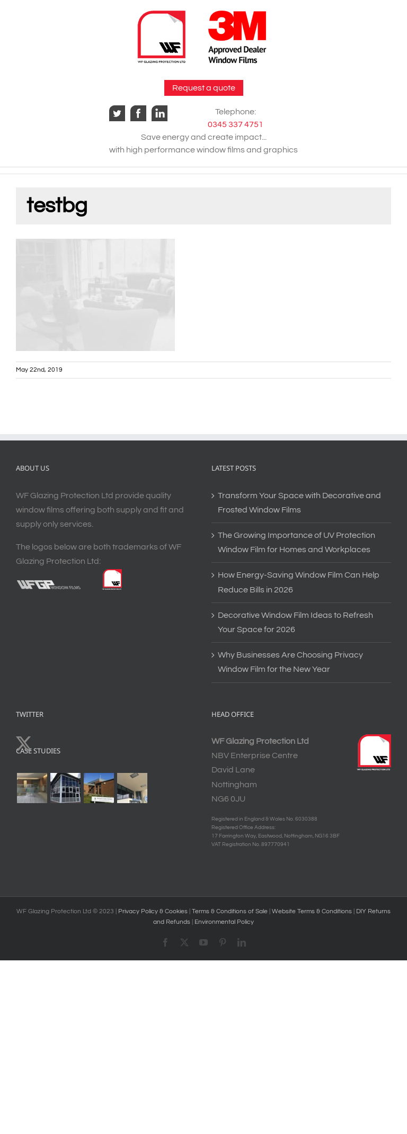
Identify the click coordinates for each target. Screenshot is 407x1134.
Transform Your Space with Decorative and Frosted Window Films (299, 502)
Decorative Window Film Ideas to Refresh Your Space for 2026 (295, 622)
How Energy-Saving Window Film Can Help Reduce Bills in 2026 (298, 582)
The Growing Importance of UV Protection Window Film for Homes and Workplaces (296, 542)
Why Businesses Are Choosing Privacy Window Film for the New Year (290, 662)
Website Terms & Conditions (312, 911)
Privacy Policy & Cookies (153, 911)
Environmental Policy (224, 922)
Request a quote (203, 88)
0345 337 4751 (235, 124)
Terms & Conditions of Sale (230, 911)
